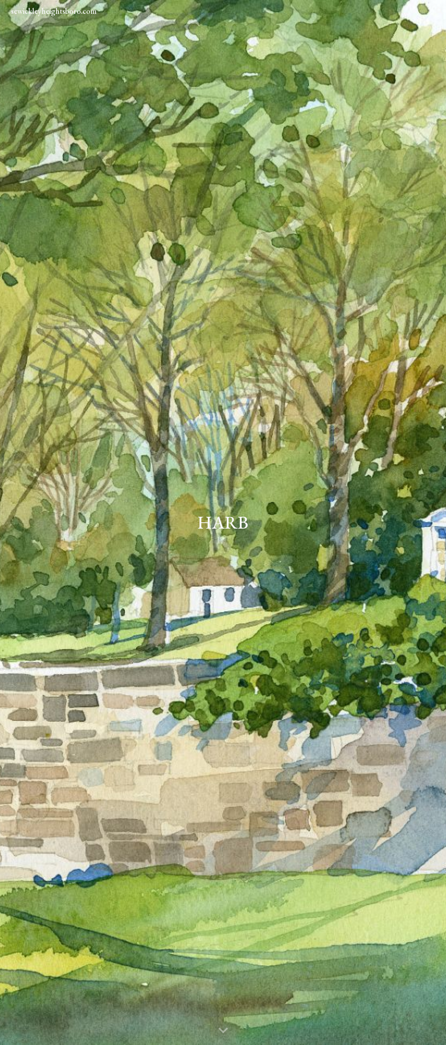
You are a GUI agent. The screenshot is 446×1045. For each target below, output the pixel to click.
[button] (223, 1030)
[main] (223, 522)
